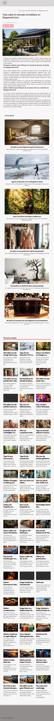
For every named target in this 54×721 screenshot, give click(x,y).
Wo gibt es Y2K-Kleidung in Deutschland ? (25, 533)
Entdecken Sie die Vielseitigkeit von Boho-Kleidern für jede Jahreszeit (9, 434)
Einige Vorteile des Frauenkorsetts (26, 583)
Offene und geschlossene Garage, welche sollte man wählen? (43, 560)
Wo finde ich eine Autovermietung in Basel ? (9, 688)
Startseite (5, 10)
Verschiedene (13, 10)
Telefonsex (40, 582)
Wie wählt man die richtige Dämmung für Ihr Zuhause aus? (27, 147)
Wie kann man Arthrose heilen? (41, 661)
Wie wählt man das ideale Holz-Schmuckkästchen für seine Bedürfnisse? (27, 320)
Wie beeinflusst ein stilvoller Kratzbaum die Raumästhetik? (27, 286)
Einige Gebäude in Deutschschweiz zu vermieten (42, 610)
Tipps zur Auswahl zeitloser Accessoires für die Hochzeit (43, 433)
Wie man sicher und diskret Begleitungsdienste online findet (27, 484)
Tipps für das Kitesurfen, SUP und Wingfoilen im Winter (27, 182)
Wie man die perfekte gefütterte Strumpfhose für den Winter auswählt (43, 459)
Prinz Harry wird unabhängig (41, 687)
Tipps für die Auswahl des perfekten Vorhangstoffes (25, 459)
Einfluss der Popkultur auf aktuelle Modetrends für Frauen (10, 508)
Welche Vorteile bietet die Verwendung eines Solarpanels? (9, 663)
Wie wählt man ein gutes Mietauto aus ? (27, 687)
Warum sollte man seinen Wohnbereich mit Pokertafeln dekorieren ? (10, 534)
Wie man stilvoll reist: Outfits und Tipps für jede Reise (43, 483)
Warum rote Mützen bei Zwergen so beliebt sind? (27, 216)
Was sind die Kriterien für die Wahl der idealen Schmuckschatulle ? (43, 534)
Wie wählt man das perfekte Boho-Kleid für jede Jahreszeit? (27, 251)
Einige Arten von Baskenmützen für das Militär (26, 610)
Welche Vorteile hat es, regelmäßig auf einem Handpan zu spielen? (10, 637)
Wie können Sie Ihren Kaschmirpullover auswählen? (42, 637)
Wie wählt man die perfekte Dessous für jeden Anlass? (10, 407)
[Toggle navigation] (5, 3)
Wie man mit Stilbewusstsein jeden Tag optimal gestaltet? (26, 408)
